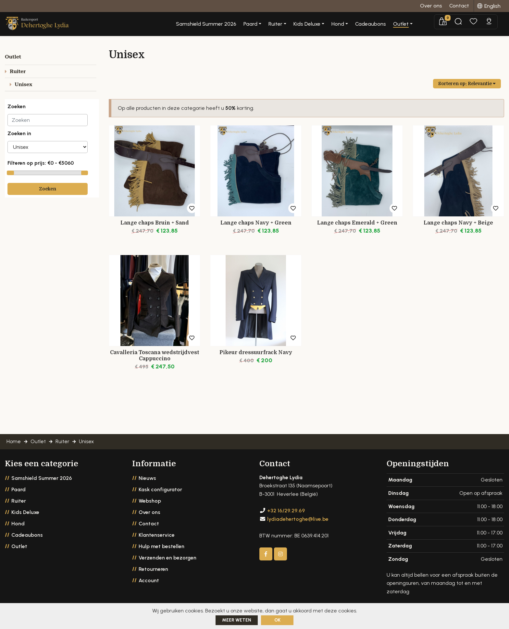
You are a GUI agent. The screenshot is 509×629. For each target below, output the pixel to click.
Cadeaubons (394, 24)
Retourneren (153, 570)
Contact (149, 524)
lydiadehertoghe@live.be (298, 520)
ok (277, 620)
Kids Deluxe (25, 513)
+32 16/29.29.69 (286, 511)
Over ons (149, 513)
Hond (18, 524)
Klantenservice (157, 536)
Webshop (150, 501)
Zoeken (47, 188)
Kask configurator (160, 490)
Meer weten (236, 620)
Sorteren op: (467, 83)
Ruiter (18, 501)
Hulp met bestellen (161, 547)
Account (149, 581)
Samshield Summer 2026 (230, 24)
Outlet (19, 547)
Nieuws (147, 479)
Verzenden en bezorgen (167, 558)
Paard (18, 490)
